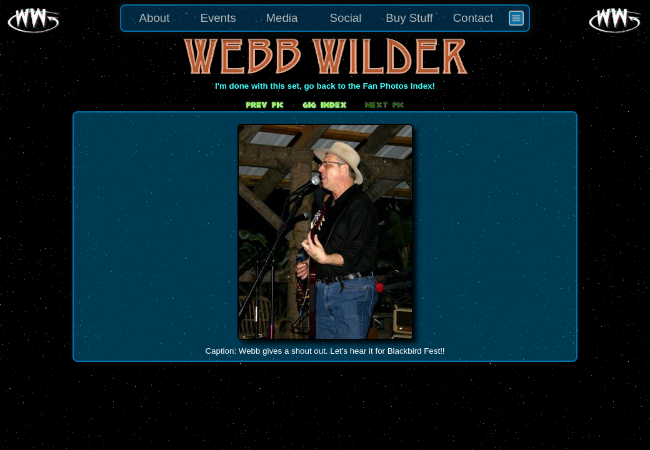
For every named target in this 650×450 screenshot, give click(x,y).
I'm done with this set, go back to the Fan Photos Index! (325, 86)
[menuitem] (516, 18)
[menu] (325, 18)
